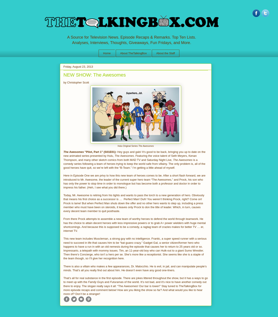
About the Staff (165, 53)
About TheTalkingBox (133, 53)
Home (107, 53)
